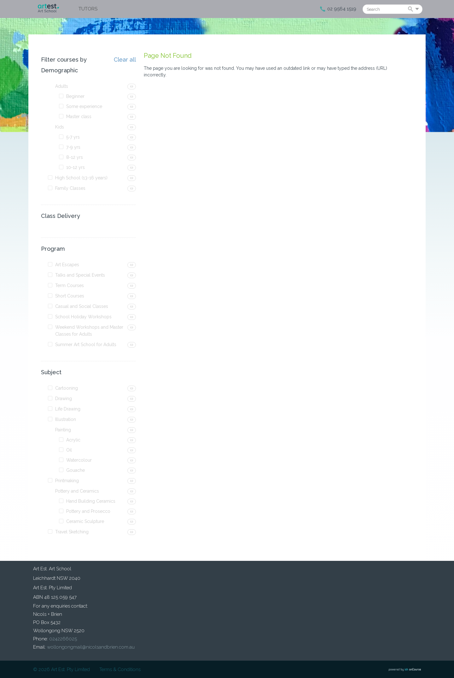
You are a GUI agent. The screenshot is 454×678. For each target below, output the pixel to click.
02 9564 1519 (341, 9)
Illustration (65, 419)
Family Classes (70, 188)
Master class (78, 116)
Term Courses (69, 285)
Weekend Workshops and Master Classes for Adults (89, 331)
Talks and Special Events (80, 275)
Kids (59, 126)
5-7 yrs (73, 137)
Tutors (88, 9)
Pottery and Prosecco (88, 511)
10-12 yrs (75, 167)
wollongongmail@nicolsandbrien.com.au (91, 647)
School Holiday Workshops (83, 316)
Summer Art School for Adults (85, 344)
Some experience (84, 106)
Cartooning (66, 388)
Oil (69, 450)
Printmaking (67, 480)
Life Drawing (67, 408)
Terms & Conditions (120, 669)
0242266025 (63, 639)
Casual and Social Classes (81, 306)
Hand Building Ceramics (90, 501)
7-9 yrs (73, 147)
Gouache (75, 470)
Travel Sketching (72, 531)
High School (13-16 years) (81, 177)
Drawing (63, 398)
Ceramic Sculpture (85, 521)
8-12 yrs (74, 157)
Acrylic (73, 439)
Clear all (125, 60)
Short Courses (69, 295)
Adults (61, 86)
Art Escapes (67, 264)
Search (411, 9)
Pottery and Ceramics (77, 491)
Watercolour (79, 460)
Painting (63, 429)
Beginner (75, 96)
